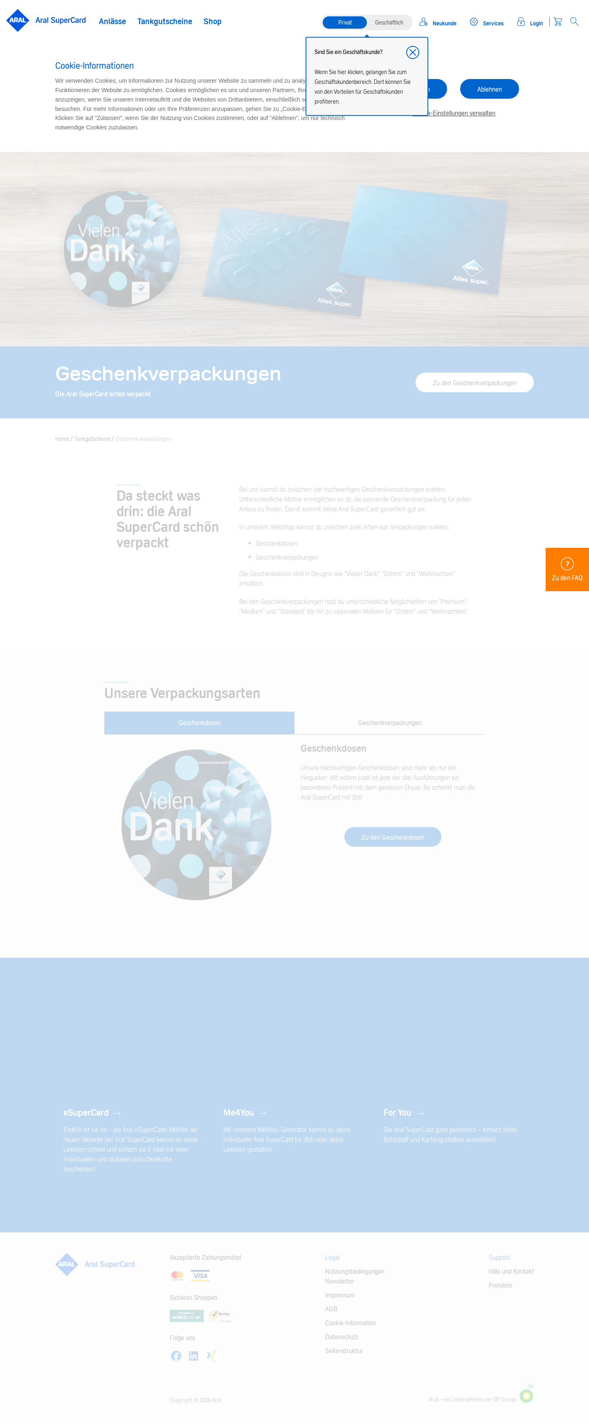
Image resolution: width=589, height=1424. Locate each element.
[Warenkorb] (557, 21)
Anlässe (112, 22)
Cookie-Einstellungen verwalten (453, 113)
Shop (213, 22)
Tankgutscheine (164, 22)
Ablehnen (489, 89)
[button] (412, 52)
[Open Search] (574, 21)
